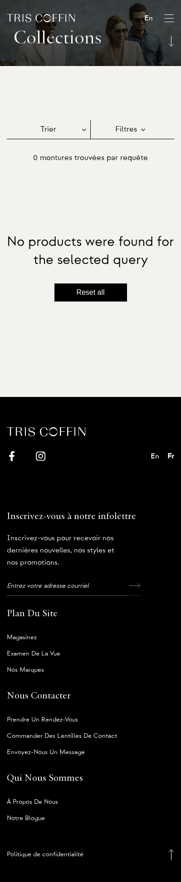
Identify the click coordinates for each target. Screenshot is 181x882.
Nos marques (25, 670)
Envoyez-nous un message (46, 752)
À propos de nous (32, 802)
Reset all (90, 292)
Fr (170, 456)
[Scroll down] (171, 41)
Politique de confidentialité (45, 854)
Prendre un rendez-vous (42, 720)
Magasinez (22, 637)
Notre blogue (26, 818)
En (148, 18)
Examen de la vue (33, 654)
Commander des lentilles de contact (62, 736)
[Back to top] (171, 854)
